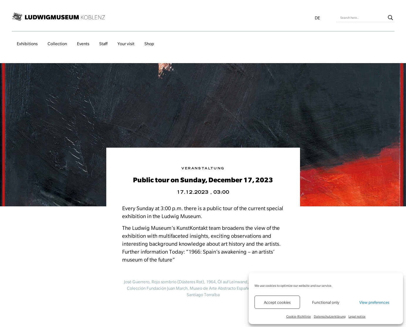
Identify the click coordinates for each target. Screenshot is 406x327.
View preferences (374, 302)
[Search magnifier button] (390, 18)
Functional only (325, 302)
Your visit (125, 43)
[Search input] (362, 18)
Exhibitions (27, 43)
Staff (103, 43)
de (317, 18)
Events (83, 43)
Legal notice (356, 316)
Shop (149, 43)
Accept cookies (277, 302)
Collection (57, 43)
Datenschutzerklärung (330, 316)
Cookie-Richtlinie (298, 316)
